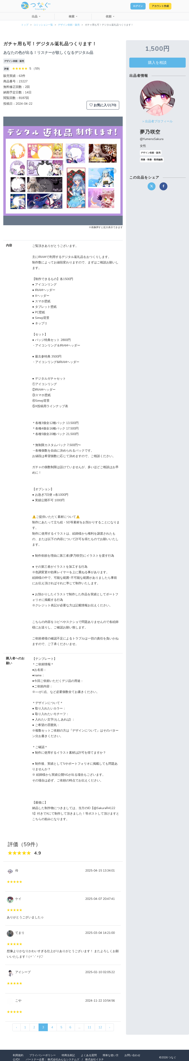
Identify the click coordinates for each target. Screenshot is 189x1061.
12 (100, 1027)
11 (89, 1027)
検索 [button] (72, 17)
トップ (24, 24)
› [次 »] (109, 1027)
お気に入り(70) (102, 105)
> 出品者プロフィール (157, 121)
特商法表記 (68, 1055)
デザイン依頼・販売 (69, 24)
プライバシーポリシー (42, 1055)
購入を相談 (157, 62)
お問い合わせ (132, 1055)
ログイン (126, 6)
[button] (12, 171)
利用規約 (18, 1055)
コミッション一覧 (43, 24)
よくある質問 (89, 1055)
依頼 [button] (109, 17)
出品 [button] (35, 17)
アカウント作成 (156, 6)
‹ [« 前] (16, 1027)
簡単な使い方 (111, 1055)
